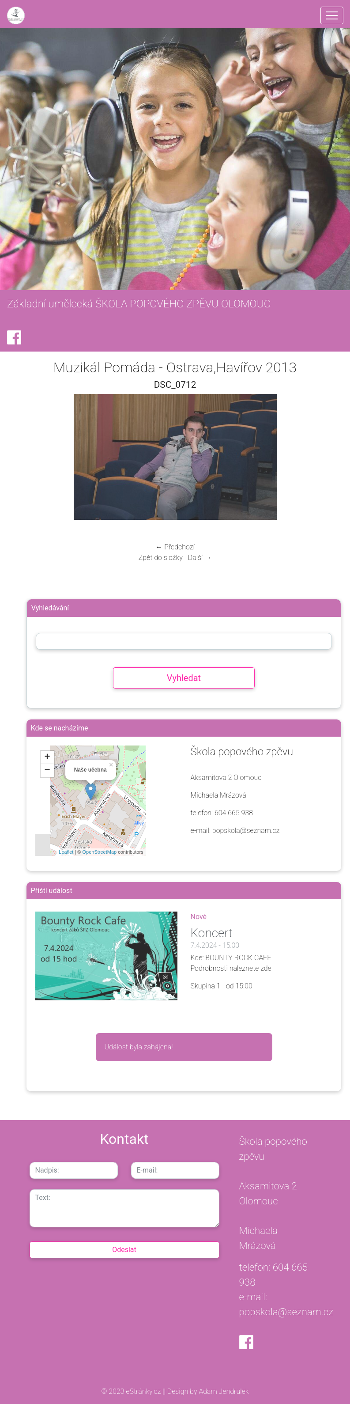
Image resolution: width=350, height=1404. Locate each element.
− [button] (47, 770)
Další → (200, 557)
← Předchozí (174, 547)
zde (265, 968)
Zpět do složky (161, 557)
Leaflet (66, 852)
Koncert (212, 933)
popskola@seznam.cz (286, 1311)
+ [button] (47, 757)
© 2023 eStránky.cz (132, 1391)
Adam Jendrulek (223, 1391)
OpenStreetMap (99, 852)
